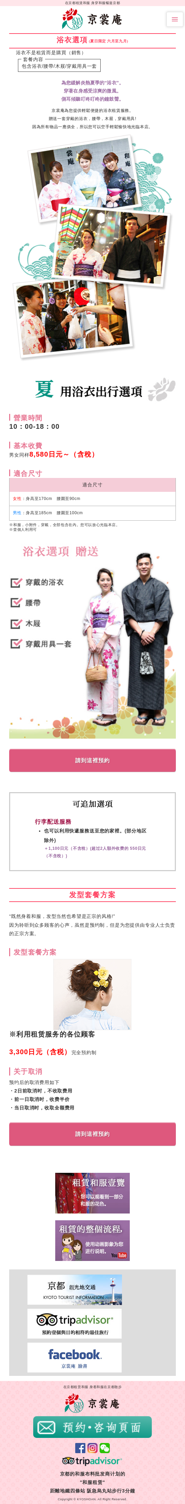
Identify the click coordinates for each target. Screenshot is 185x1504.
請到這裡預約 (92, 760)
